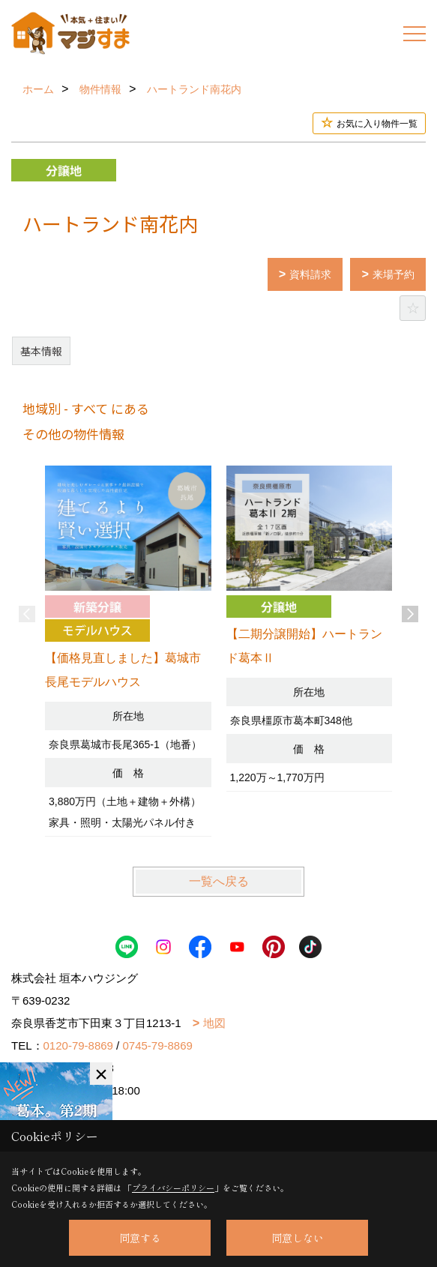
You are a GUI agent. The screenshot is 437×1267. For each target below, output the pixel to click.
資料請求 (310, 274)
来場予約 (394, 274)
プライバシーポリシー (173, 1188)
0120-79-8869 (78, 1045)
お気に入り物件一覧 (377, 123)
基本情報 (41, 350)
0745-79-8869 (157, 1045)
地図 (214, 1023)
